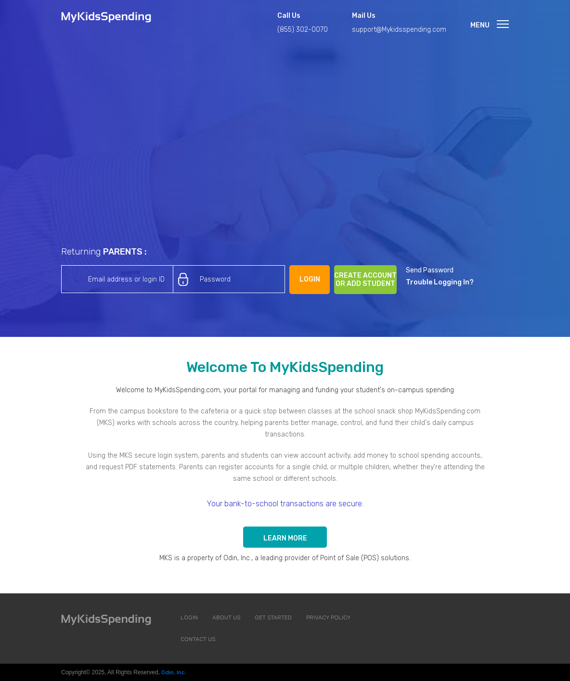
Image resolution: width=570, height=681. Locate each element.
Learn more (285, 538)
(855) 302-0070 (302, 30)
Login (189, 617)
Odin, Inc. (173, 672)
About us (226, 617)
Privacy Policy (328, 617)
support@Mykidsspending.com (399, 30)
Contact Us (198, 639)
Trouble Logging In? (440, 282)
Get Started (273, 617)
